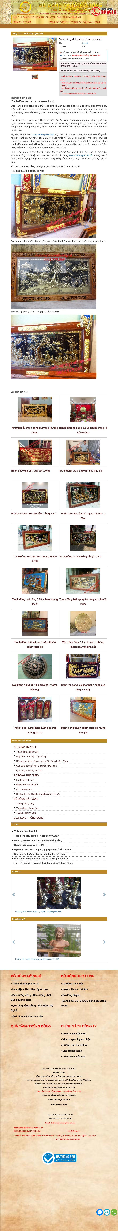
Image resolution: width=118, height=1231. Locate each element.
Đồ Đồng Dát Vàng (26, 799)
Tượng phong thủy (25, 803)
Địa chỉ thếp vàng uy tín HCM (29, 845)
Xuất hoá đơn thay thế (25, 831)
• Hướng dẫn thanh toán (74, 1045)
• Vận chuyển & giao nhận (75, 1039)
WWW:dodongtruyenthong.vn (28, 1128)
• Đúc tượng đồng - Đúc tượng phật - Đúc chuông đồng (31, 997)
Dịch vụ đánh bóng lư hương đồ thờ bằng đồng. (38, 840)
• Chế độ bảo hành (71, 1051)
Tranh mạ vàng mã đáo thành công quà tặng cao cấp (83, 687)
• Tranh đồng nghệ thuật (24, 983)
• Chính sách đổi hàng (73, 1033)
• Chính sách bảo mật (73, 1056)
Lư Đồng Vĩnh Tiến (72, 1091)
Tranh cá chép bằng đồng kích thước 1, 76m (83, 516)
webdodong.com (74, 1131)
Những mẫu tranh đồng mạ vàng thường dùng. (35, 430)
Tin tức (15, 824)
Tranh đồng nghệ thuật (33, 33)
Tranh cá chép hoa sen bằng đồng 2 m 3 (34, 513)
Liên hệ (85, 43)
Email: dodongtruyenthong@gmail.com (60, 1123)
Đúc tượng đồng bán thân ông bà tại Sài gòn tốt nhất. (41, 858)
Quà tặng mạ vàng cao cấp (29, 770)
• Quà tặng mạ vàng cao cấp (27, 1016)
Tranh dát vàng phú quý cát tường (30, 470)
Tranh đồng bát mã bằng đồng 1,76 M (80, 556)
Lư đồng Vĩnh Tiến (25, 780)
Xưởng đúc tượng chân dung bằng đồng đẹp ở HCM (37, 959)
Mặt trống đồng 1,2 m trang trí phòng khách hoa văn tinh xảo (83, 644)
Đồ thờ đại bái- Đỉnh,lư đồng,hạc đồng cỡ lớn (38, 794)
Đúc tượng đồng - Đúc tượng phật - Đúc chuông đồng (42, 761)
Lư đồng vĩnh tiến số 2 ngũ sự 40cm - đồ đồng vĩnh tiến (38, 912)
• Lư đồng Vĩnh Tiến (72, 983)
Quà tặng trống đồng (29, 818)
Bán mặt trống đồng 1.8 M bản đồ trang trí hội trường (83, 430)
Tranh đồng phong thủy (27, 808)
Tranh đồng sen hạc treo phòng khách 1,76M (35, 558)
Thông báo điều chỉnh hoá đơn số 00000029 (36, 836)
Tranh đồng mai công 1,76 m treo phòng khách (35, 601)
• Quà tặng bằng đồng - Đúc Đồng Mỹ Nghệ (32, 1008)
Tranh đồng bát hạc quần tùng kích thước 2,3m (83, 601)
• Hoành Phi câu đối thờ (74, 989)
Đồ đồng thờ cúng (26, 775)
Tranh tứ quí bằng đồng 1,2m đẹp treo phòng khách (35, 730)
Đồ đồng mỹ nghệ (25, 747)
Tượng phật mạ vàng (26, 813)
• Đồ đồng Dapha (70, 995)
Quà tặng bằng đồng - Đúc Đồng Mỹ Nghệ (36, 766)
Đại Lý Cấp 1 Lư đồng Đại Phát (50, 1091)
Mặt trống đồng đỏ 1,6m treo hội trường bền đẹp (35, 687)
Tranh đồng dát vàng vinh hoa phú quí (81, 470)
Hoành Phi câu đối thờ (27, 785)
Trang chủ (16, 33)
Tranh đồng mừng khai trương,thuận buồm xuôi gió (35, 644)
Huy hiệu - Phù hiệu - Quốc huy (31, 756)
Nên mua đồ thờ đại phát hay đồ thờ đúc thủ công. (40, 854)
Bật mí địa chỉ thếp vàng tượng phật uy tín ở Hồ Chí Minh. (43, 849)
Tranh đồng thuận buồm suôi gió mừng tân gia (83, 730)
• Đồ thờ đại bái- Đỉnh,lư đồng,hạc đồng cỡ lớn (83, 1003)
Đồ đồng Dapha (24, 789)
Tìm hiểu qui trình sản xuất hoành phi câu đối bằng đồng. (43, 863)
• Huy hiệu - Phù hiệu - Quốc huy (29, 989)
